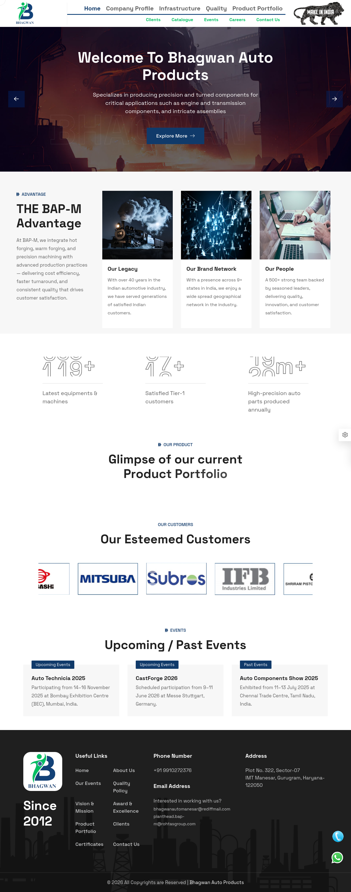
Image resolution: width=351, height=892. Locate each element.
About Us (124, 770)
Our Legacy (123, 268)
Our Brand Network (211, 268)
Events (211, 20)
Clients (153, 20)
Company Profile (130, 8)
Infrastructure (179, 8)
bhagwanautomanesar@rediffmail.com (192, 809)
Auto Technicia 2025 (58, 678)
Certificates (89, 844)
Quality (216, 8)
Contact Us (268, 20)
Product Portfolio (257, 8)
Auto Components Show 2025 (279, 678)
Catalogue (182, 20)
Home (92, 8)
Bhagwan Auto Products (216, 882)
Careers (237, 20)
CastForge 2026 (157, 678)
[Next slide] (16, 99)
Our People (279, 268)
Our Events (88, 783)
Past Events (255, 664)
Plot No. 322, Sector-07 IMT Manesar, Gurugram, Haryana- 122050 (285, 777)
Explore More (175, 137)
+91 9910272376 (173, 770)
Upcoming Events (53, 664)
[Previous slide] (334, 99)
